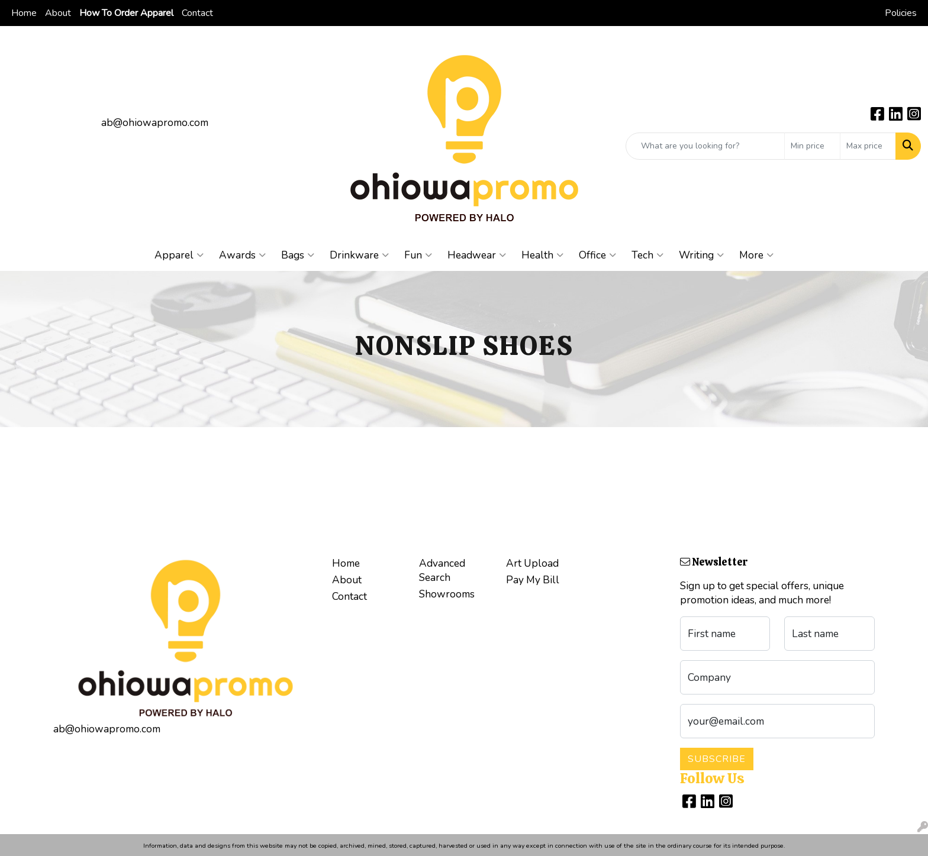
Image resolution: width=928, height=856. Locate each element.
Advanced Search (442, 570)
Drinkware (359, 255)
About (58, 13)
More (756, 255)
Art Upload (532, 563)
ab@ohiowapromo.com (154, 122)
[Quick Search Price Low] (812, 146)
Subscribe (717, 758)
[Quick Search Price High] (868, 146)
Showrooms (447, 594)
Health (542, 255)
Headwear (476, 255)
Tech (647, 255)
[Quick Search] (705, 146)
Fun (418, 255)
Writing (701, 255)
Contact (197, 13)
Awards (242, 255)
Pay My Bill (532, 580)
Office (597, 255)
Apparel (179, 255)
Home (24, 13)
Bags (297, 255)
